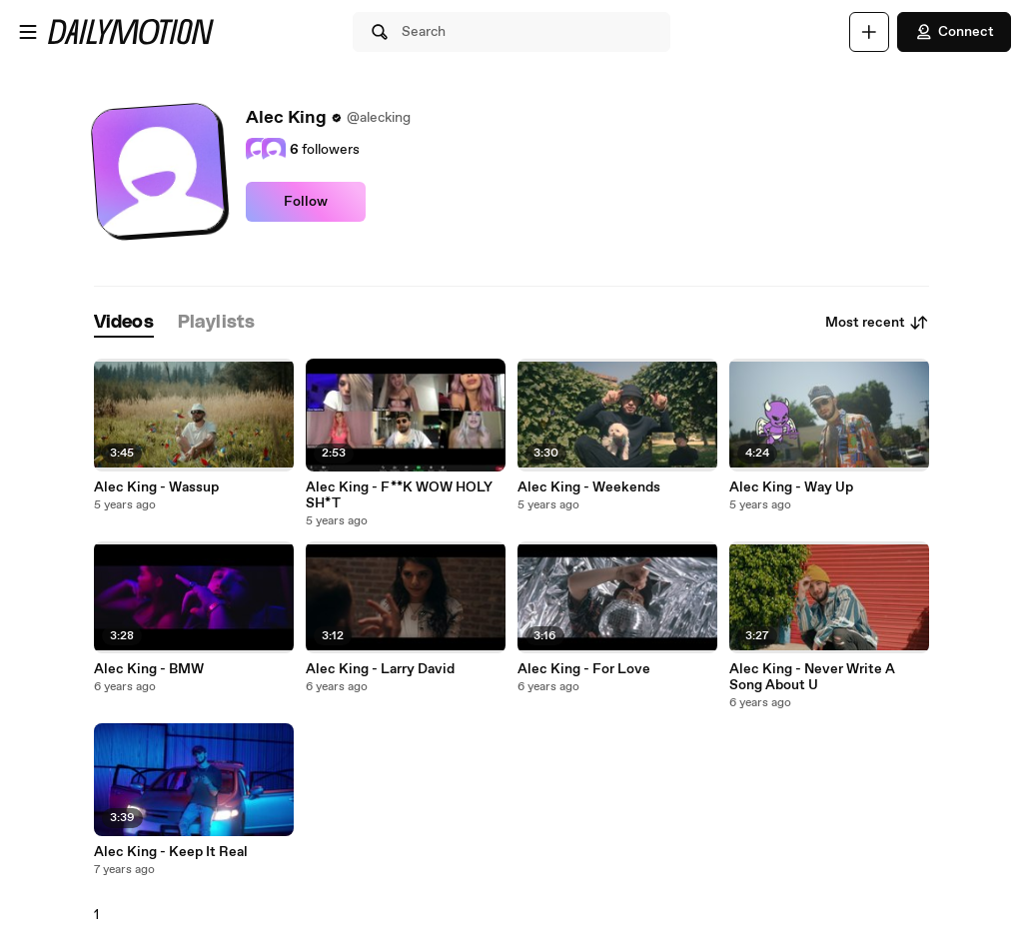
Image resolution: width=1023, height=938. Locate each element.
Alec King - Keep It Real (171, 852)
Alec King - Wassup (156, 487)
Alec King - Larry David (380, 669)
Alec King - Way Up (791, 487)
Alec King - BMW (149, 669)
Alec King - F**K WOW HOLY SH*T (399, 495)
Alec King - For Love (583, 669)
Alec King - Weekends (588, 487)
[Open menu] (28, 32)
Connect (954, 32)
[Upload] (869, 32)
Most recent (877, 323)
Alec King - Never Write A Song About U (812, 677)
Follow (306, 202)
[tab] (124, 323)
